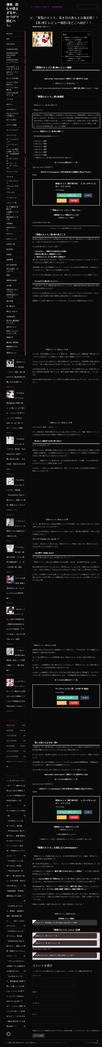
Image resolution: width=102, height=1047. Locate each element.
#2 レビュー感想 (41, 144)
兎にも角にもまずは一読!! (73, 52)
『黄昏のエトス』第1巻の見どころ (76, 44)
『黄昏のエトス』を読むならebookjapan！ (77, 56)
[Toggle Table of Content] (88, 34)
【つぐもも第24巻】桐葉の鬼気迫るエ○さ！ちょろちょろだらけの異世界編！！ (15, 588)
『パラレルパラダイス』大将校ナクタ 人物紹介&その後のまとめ (15, 966)
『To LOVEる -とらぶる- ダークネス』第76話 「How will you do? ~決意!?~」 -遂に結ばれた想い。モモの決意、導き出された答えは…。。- (15, 454)
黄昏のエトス (47, 27)
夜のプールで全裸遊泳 (54, 765)
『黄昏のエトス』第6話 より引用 (56, 519)
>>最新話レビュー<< (66, 829)
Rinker (62, 190)
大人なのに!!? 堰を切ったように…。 (77, 46)
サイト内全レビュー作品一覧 (40, 7)
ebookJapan (37, 886)
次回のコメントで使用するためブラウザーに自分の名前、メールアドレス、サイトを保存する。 (66, 1030)
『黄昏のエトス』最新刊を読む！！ (66, 914)
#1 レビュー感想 (41, 141)
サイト (34, 1014)
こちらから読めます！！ (66, 162)
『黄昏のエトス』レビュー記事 (75, 61)
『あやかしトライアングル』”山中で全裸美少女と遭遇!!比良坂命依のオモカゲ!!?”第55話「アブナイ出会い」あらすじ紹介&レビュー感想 (15, 624)
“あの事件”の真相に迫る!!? (75, 50)
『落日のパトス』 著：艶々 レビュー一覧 (47, 943)
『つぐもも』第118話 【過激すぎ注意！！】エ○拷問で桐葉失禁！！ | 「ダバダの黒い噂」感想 (15, 557)
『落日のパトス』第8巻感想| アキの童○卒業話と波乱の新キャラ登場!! (55, 923)
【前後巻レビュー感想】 (74, 58)
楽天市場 (74, 200)
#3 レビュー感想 (41, 146)
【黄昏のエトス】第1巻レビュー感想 (75, 37)
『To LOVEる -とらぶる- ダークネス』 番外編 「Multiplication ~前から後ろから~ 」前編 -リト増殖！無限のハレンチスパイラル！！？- (15, 495)
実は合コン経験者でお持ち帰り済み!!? (78, 48)
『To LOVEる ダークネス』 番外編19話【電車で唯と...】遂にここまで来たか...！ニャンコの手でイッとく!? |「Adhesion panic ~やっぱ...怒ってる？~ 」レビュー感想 (15, 991)
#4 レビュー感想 (41, 149)
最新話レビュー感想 (66, 217)
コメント (36, 975)
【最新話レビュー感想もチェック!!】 (78, 42)
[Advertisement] (66, 725)
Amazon (61, 200)
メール (35, 1003)
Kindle (88, 195)
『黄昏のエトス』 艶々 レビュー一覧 (45, 936)
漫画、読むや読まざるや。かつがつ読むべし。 (23, 1042)
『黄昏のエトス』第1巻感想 (72, 40)
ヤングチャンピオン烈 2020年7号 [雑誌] (72, 688)
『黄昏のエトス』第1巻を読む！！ (66, 83)
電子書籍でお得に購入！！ (67, 697)
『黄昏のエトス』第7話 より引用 (44, 645)
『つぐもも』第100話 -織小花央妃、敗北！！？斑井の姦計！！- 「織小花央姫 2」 (15, 660)
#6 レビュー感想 (41, 155)
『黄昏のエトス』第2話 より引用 (56, 349)
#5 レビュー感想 (41, 152)
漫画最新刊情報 (57, 7)
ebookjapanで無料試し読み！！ (69, 195)
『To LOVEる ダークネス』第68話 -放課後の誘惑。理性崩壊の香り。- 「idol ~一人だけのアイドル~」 (15, 916)
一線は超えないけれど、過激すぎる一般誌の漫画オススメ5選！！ (54, 955)
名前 (35, 992)
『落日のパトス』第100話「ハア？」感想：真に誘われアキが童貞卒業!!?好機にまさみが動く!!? (15, 372)
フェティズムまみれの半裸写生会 (76, 762)
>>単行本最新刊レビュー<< (66, 834)
